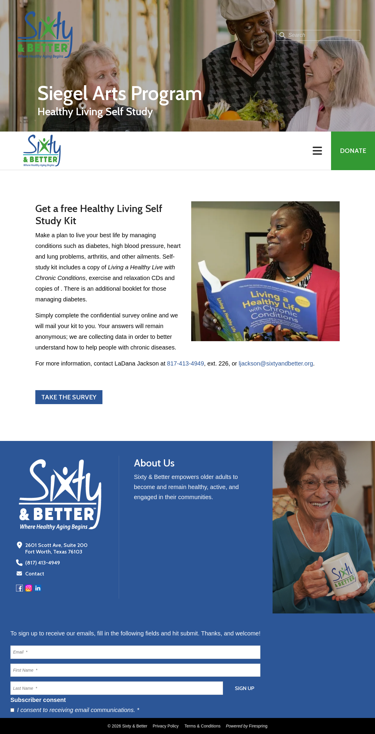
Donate (353, 151)
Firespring (258, 726)
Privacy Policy (165, 726)
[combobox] (318, 35)
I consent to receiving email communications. (74, 710)
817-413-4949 (185, 363)
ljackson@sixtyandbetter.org (276, 363)
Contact (34, 573)
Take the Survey (68, 397)
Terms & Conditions (202, 726)
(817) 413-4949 (42, 562)
